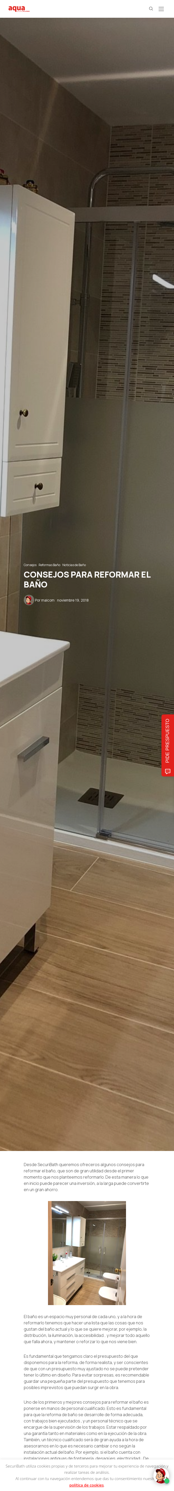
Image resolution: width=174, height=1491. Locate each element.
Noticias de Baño (74, 565)
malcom (48, 600)
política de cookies (86, 1485)
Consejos (30, 565)
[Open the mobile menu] (161, 9)
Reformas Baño (49, 565)
